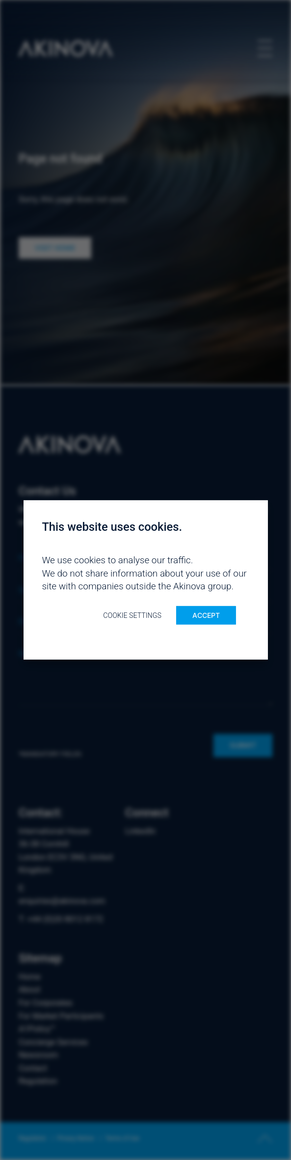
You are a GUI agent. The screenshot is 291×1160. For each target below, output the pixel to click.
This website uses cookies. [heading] (112, 527)
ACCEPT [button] (206, 615)
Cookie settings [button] (132, 615)
